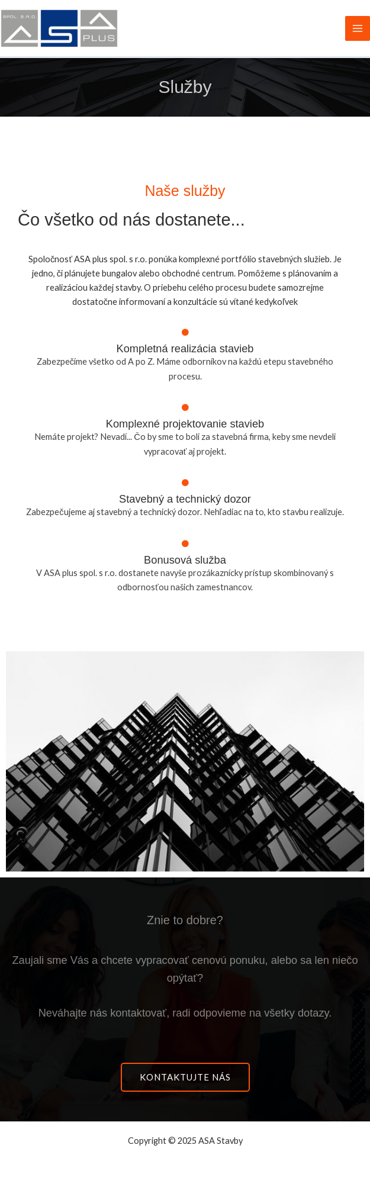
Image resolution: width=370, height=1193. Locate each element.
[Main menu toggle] (357, 28)
